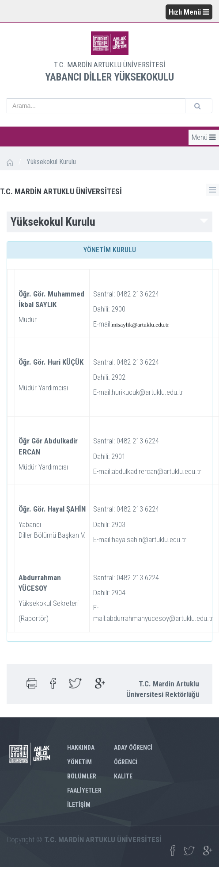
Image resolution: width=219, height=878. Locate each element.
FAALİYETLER (84, 790)
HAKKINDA (80, 747)
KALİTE (123, 776)
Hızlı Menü (189, 12)
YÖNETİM (79, 762)
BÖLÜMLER (81, 776)
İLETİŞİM (79, 804)
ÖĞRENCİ (125, 762)
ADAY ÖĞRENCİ (133, 747)
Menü (204, 137)
